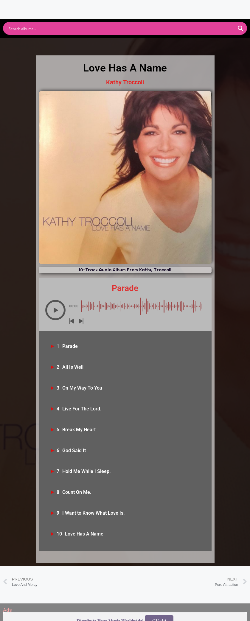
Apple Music (111, 45)
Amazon (152, 45)
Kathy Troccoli (125, 82)
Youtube (70, 45)
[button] (55, 310)
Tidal (217, 45)
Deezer (186, 45)
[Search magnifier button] (240, 28)
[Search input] (121, 28)
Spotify (36, 45)
